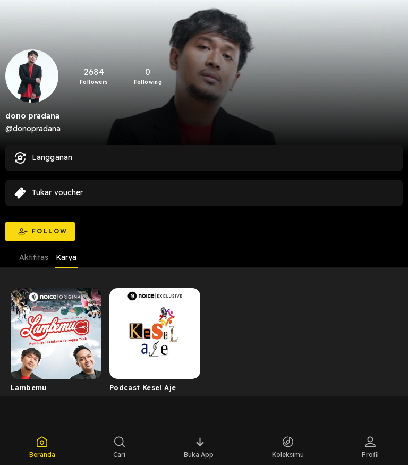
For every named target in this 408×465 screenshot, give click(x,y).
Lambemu (29, 387)
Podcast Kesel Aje (142, 387)
